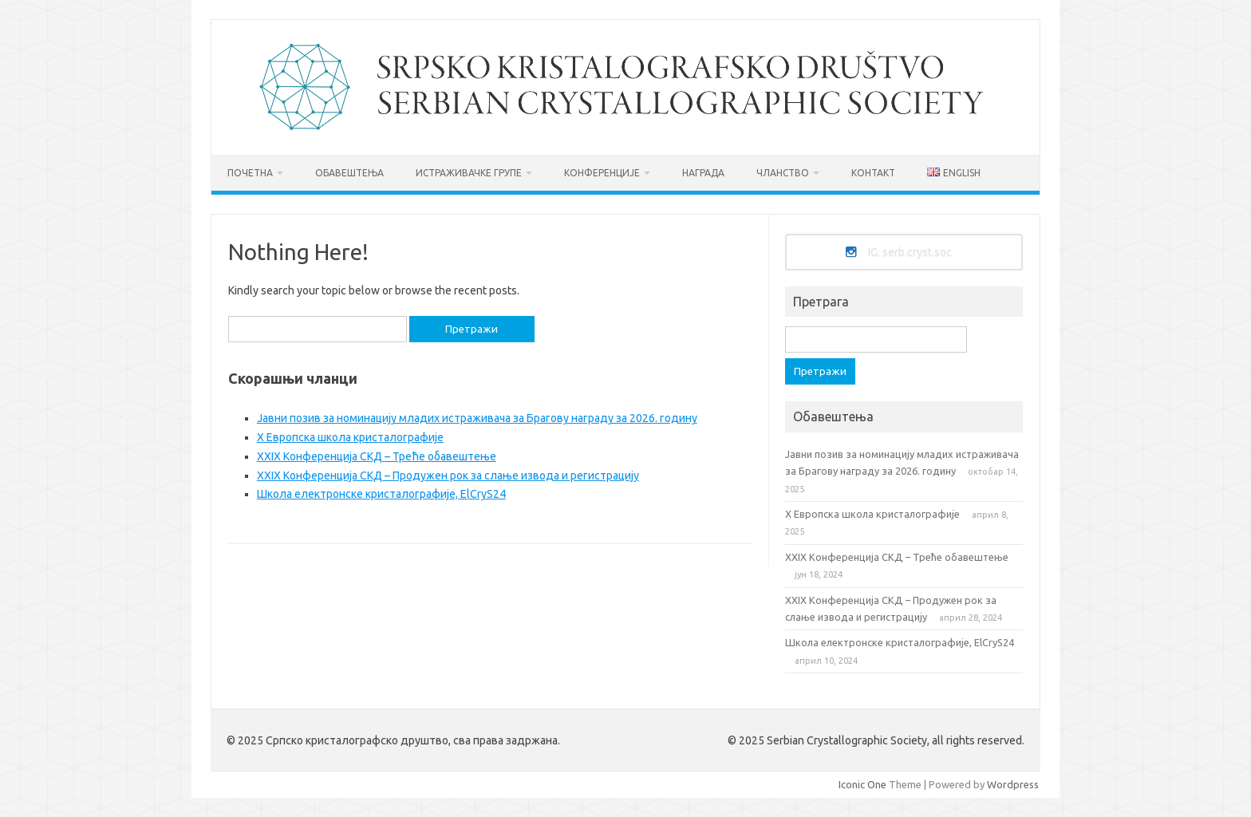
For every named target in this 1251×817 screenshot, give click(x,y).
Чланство (782, 173)
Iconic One (862, 784)
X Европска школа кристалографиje (350, 437)
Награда (703, 173)
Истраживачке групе (469, 173)
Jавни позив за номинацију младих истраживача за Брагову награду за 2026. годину (477, 418)
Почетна (250, 173)
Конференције (602, 173)
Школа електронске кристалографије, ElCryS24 (381, 493)
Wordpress (1013, 784)
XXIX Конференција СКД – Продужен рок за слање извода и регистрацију (448, 475)
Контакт (873, 173)
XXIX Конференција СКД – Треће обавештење (376, 456)
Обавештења (349, 173)
